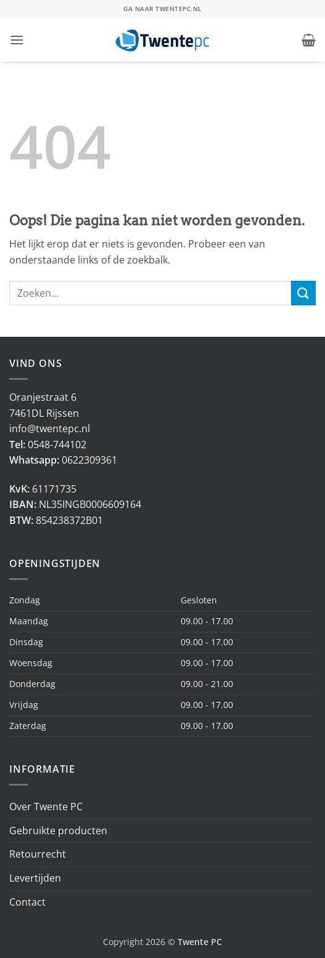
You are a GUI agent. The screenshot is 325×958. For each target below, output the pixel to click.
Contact (27, 902)
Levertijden (35, 878)
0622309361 (89, 460)
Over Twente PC (46, 806)
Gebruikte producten (58, 830)
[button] (16, 40)
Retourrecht (37, 854)
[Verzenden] (303, 293)
